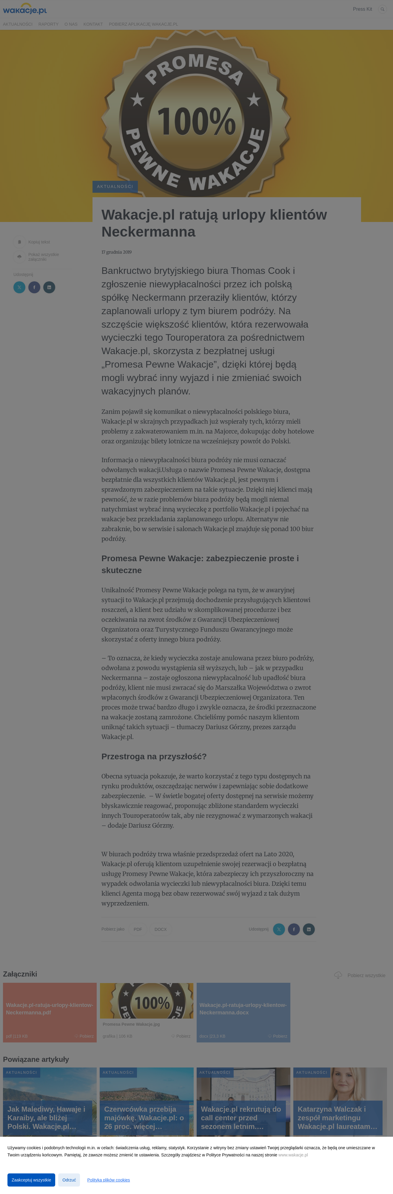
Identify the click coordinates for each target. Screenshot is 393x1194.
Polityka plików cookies (108, 1180)
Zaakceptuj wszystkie (31, 1180)
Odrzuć (69, 1180)
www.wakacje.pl (293, 1155)
